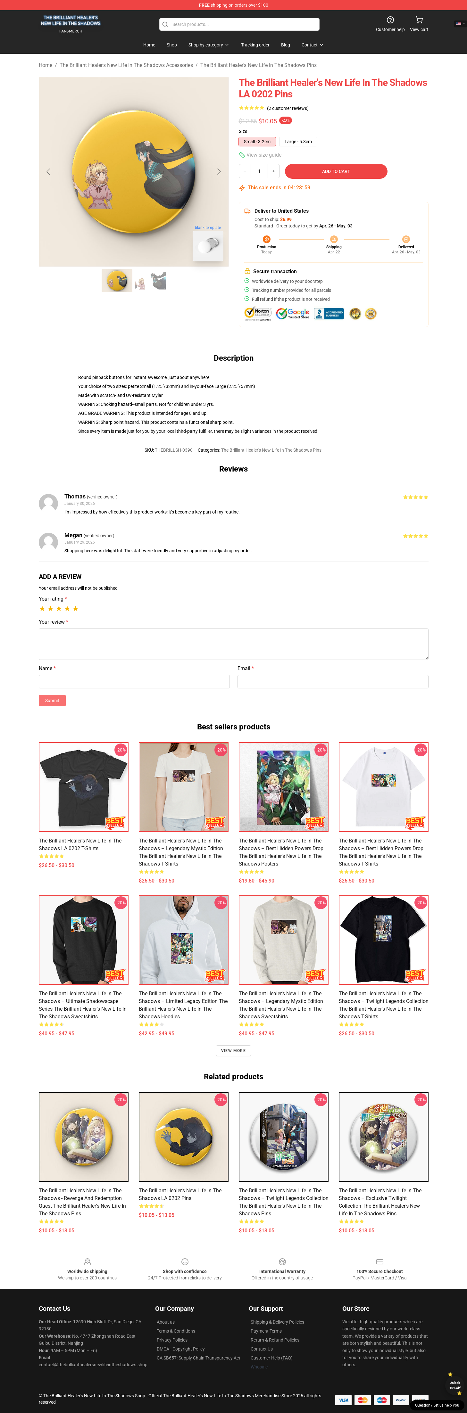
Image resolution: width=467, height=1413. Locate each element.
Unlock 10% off (455, 1385)
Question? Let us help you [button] (437, 1405)
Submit (52, 700)
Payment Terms (266, 1331)
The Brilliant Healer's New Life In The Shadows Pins (258, 65)
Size (243, 131)
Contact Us (262, 1348)
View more (233, 1050)
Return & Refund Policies (275, 1340)
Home (45, 65)
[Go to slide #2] (150, 280)
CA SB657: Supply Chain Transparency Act (198, 1357)
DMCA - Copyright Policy (181, 1348)
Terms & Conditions (176, 1331)
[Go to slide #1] (117, 280)
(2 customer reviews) (288, 108)
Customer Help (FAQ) (272, 1357)
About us (166, 1322)
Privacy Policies (172, 1340)
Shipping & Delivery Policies (277, 1322)
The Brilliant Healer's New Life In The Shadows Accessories (126, 65)
